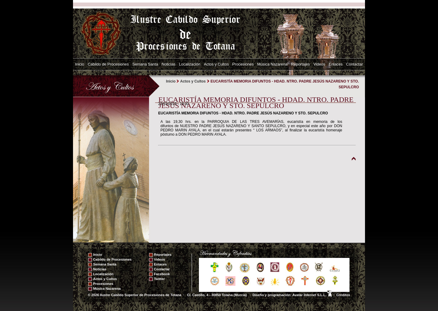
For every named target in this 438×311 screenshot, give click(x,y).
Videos (319, 64)
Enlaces (336, 64)
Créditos (343, 295)
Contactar (354, 64)
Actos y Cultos (216, 64)
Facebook (162, 274)
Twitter (159, 279)
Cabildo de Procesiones (108, 64)
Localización (189, 64)
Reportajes (300, 64)
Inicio (79, 64)
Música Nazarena (272, 64)
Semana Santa (145, 64)
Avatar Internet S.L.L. (312, 295)
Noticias (169, 64)
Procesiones (243, 64)
